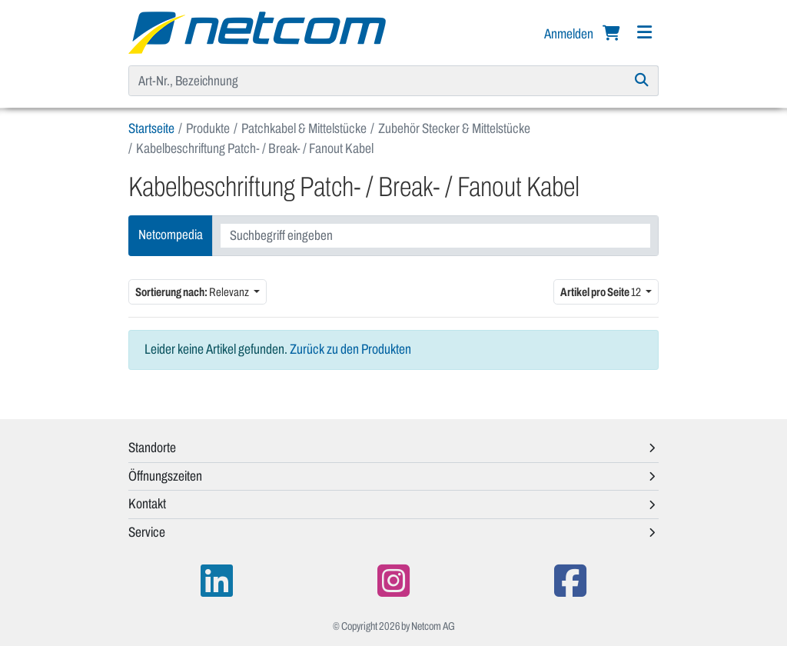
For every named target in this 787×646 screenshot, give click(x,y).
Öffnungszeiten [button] (165, 476)
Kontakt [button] (147, 503)
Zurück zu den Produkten (350, 349)
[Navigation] (644, 32)
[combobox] (435, 235)
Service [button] (146, 532)
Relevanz (193, 291)
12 (601, 291)
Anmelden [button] (570, 34)
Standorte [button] (152, 447)
